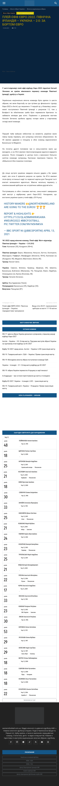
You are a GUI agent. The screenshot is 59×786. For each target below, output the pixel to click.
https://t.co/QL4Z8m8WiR (20, 217)
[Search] (55, 3)
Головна (5, 9)
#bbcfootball (30, 220)
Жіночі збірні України (17, 9)
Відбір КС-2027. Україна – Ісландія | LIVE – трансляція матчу (25, 381)
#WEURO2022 (12, 220)
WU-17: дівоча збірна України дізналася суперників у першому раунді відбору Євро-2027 (28, 335)
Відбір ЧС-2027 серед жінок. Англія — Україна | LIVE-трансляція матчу (28, 349)
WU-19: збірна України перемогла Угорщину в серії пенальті (25, 370)
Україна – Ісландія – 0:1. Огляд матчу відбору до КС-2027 (24, 365)
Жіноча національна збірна (36, 9)
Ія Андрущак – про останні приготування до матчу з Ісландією (26, 376)
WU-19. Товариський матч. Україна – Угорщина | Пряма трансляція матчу (27, 387)
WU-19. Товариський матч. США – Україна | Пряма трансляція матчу (28, 354)
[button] (4, 3)
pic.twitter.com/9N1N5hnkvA (23, 224)
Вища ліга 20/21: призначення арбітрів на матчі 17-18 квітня (44, 307)
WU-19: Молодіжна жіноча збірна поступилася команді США (25, 360)
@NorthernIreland (42, 203)
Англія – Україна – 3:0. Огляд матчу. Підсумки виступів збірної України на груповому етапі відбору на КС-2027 (29, 342)
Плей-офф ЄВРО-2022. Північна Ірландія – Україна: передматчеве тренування (15, 308)
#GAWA (41, 217)
